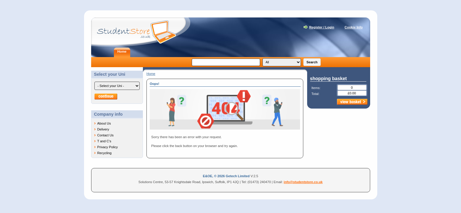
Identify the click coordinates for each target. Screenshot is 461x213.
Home (150, 73)
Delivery (103, 129)
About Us (104, 123)
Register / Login (321, 27)
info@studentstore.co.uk (303, 182)
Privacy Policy (107, 147)
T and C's (104, 141)
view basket (352, 102)
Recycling (104, 153)
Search (312, 62)
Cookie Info (354, 27)
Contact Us (105, 135)
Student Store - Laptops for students (140, 31)
